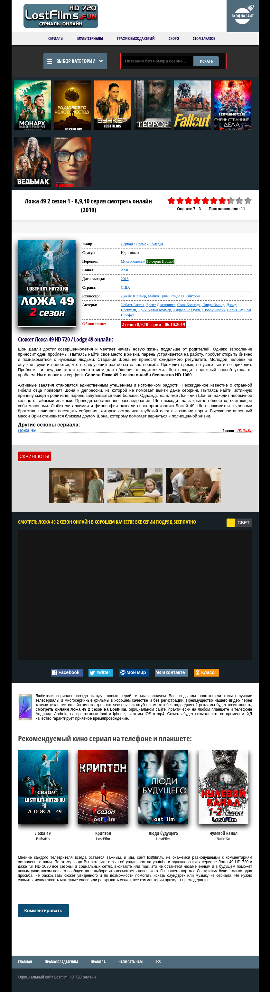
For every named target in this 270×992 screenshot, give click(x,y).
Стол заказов (204, 38)
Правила (98, 962)
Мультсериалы (90, 38)
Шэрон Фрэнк (213, 310)
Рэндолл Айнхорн (185, 296)
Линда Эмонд (213, 305)
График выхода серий (136, 38)
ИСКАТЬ (206, 61)
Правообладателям (61, 962)
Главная (25, 962)
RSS (158, 962)
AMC (125, 270)
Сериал (127, 244)
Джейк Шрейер (133, 296)
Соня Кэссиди (188, 305)
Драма (141, 244)
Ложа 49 (27, 430)
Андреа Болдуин (186, 310)
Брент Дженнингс (160, 305)
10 (248, 200)
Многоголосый (133, 261)
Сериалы (55, 38)
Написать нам (130, 962)
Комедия (156, 244)
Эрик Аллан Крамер (154, 310)
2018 (125, 278)
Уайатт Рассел (132, 305)
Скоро (174, 38)
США (125, 287)
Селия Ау (234, 310)
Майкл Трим (158, 296)
